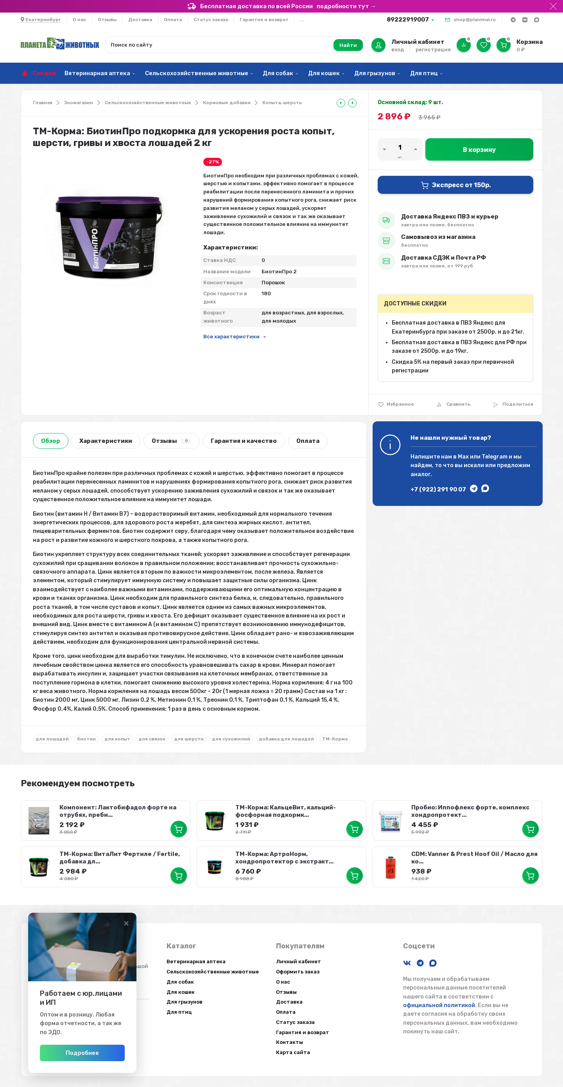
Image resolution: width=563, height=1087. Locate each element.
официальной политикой (439, 1003)
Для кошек (324, 73)
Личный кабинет (298, 960)
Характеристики (105, 440)
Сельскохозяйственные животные (196, 73)
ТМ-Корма (335, 739)
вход (397, 49)
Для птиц (424, 73)
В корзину (479, 149)
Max (463, 456)
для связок (151, 739)
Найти (348, 45)
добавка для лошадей (286, 739)
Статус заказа (211, 19)
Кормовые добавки (227, 102)
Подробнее (106, 1052)
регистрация (433, 49)
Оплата (173, 19)
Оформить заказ (297, 970)
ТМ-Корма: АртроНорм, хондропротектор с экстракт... (284, 856)
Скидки (44, 73)
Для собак (278, 73)
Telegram (494, 456)
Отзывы (107, 19)
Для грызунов (374, 73)
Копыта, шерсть (282, 102)
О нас (79, 19)
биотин (86, 739)
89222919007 (408, 19)
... (302, 19)
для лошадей (52, 739)
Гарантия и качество (244, 440)
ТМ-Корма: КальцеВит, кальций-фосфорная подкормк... (285, 811)
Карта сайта (293, 1051)
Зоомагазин (78, 102)
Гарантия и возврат (264, 19)
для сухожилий (231, 739)
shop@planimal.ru (475, 19)
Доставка (140, 19)
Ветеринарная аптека (97, 73)
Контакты (289, 1041)
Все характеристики (231, 336)
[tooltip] (341, 103)
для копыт (117, 739)
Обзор (50, 440)
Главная (42, 102)
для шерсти (189, 739)
